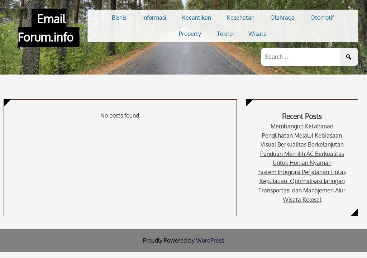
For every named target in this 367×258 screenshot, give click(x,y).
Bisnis (119, 17)
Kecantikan (196, 17)
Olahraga (282, 17)
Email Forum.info (45, 27)
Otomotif (322, 17)
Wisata (257, 33)
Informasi (154, 17)
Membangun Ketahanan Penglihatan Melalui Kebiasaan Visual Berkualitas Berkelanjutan (302, 135)
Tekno (225, 33)
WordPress (210, 240)
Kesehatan (240, 17)
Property (190, 33)
